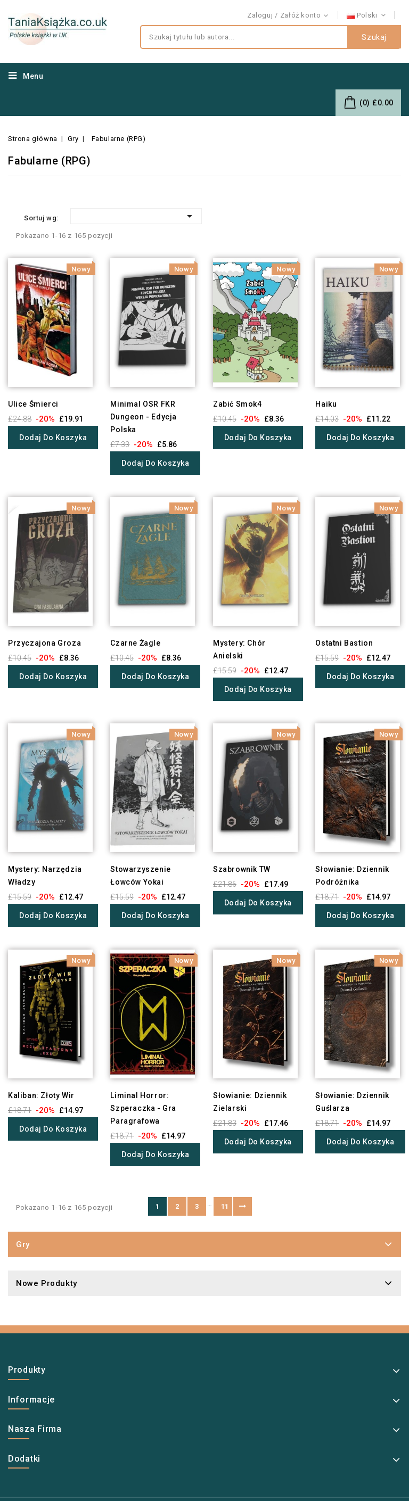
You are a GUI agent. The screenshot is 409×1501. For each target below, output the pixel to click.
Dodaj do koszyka (53, 437)
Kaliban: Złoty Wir (41, 1095)
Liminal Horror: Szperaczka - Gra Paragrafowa (143, 1108)
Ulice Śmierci (33, 404)
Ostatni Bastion (344, 643)
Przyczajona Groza (44, 643)
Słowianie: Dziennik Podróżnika (352, 875)
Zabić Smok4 (237, 404)
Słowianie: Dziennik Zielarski (250, 1101)
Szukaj (374, 37)
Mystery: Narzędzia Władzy (45, 875)
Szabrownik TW (242, 869)
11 (225, 1206)
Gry (23, 1244)
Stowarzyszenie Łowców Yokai (140, 875)
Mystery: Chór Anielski (239, 649)
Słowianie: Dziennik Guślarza (352, 1101)
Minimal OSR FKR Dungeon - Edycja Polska (143, 417)
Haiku (326, 404)
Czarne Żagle (135, 643)
